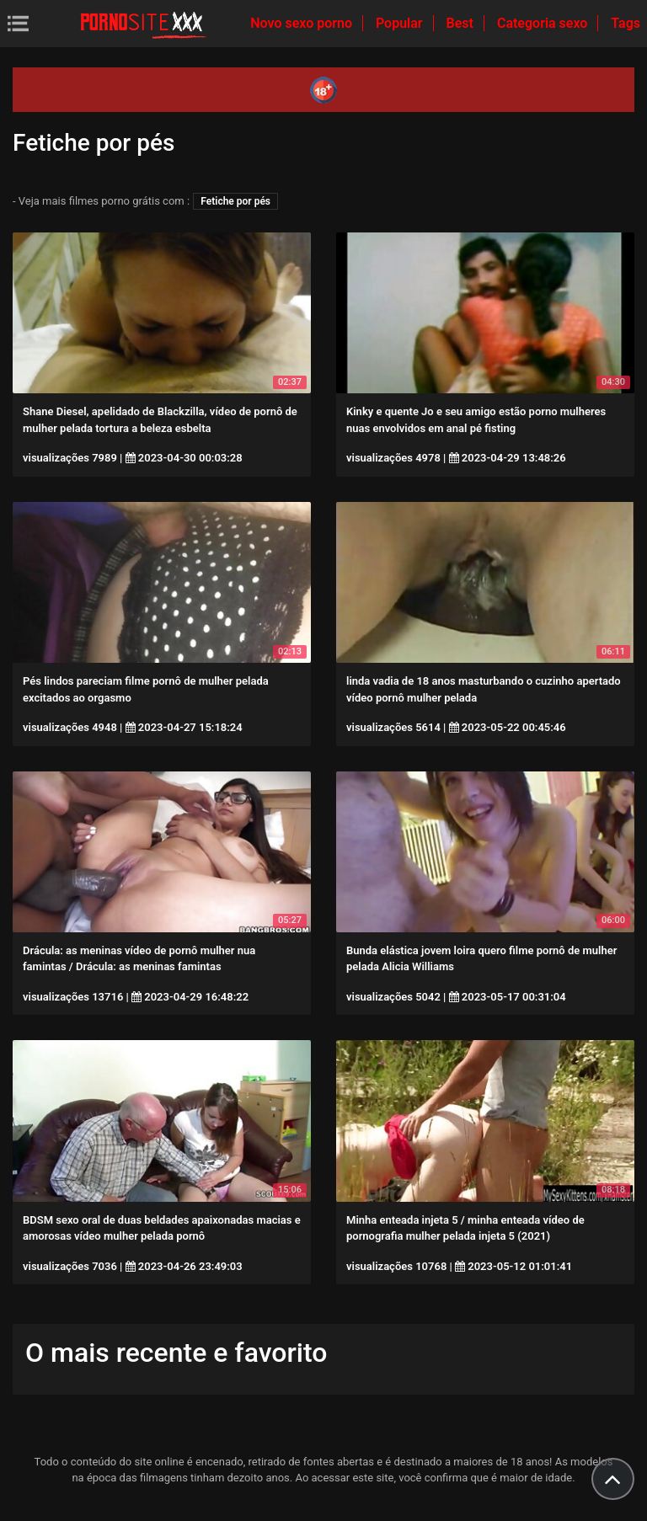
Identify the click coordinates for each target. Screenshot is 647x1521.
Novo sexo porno (303, 23)
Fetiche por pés (235, 201)
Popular (401, 23)
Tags (625, 23)
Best (461, 23)
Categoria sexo (544, 23)
